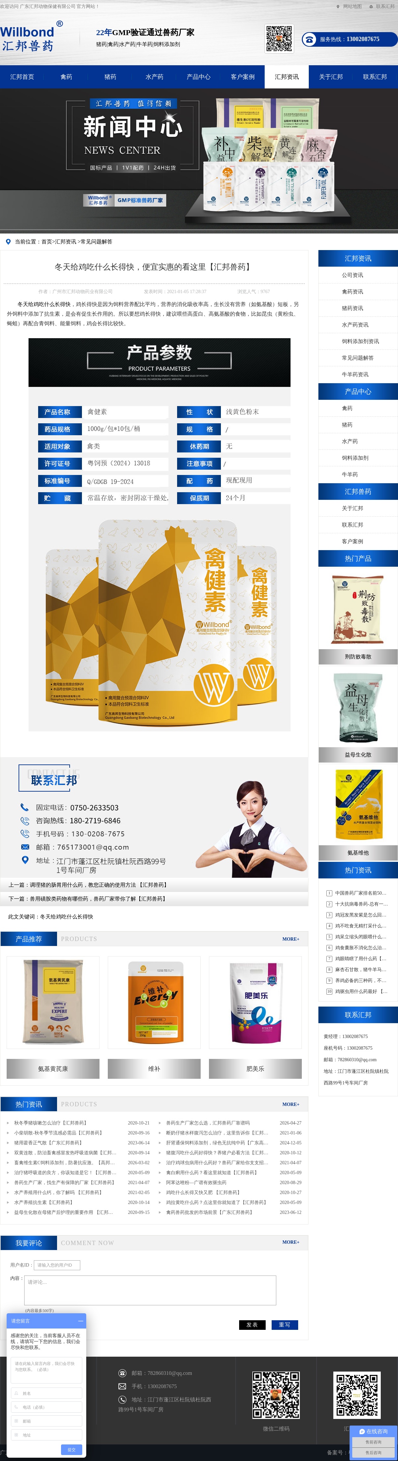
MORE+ (290, 939)
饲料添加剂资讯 (360, 341)
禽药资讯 (352, 291)
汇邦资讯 (287, 77)
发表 (252, 1325)
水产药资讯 (355, 325)
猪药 (110, 77)
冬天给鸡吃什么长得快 (66, 916)
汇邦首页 (22, 77)
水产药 (155, 77)
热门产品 (358, 558)
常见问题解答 (96, 241)
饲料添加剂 (355, 458)
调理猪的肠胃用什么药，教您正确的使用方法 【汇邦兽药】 (99, 885)
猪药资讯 (352, 308)
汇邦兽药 (358, 491)
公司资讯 (352, 275)
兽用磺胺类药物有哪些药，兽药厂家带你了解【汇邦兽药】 (99, 899)
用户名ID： (22, 1265)
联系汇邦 (385, 6)
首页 (46, 241)
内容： (17, 1278)
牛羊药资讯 (355, 374)
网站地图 (352, 6)
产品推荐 (29, 939)
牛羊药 (350, 474)
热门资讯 (29, 1104)
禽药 (66, 77)
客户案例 (243, 77)
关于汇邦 (331, 77)
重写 (285, 1325)
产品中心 (199, 77)
